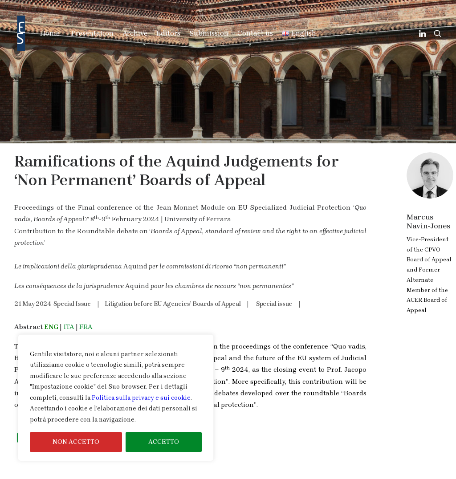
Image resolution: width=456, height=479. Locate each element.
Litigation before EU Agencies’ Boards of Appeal (172, 256)
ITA (68, 280)
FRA (86, 280)
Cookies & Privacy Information (382, 473)
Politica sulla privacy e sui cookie (141, 398)
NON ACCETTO (76, 442)
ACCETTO (163, 442)
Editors (168, 33)
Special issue (274, 256)
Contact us (255, 33)
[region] (116, 398)
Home (50, 33)
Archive (134, 33)
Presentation (92, 33)
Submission (208, 33)
